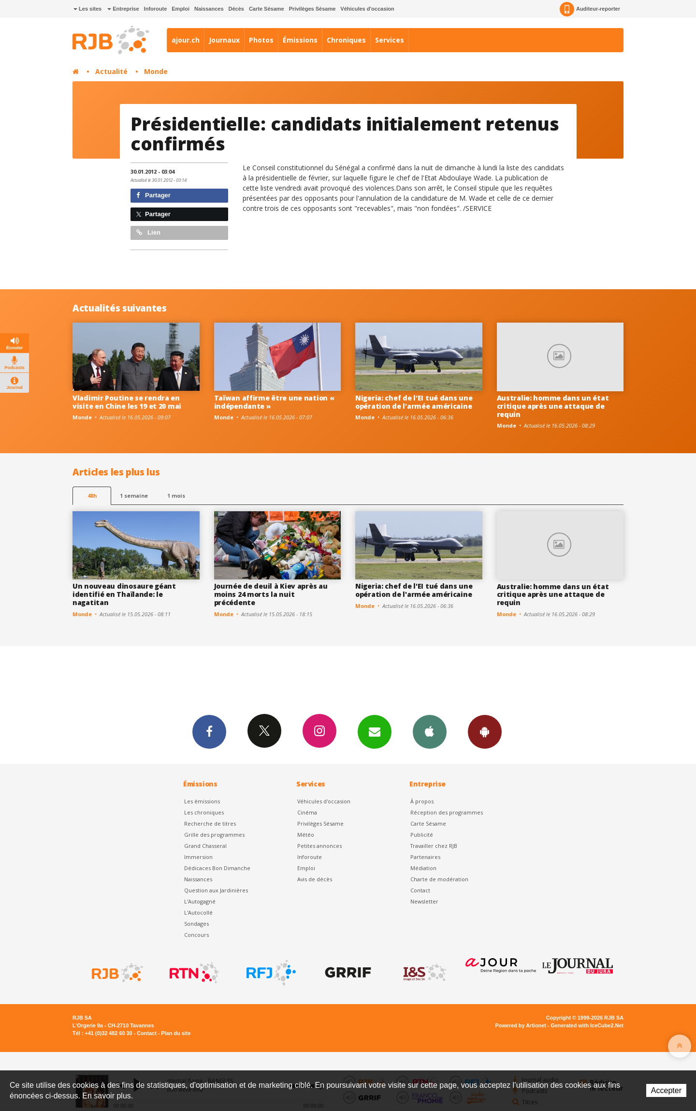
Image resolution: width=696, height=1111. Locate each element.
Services (389, 39)
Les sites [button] (87, 9)
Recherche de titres (210, 823)
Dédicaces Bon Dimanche (217, 868)
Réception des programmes (446, 812)
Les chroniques (204, 812)
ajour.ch (186, 39)
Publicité (421, 834)
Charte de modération (439, 879)
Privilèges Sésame (312, 9)
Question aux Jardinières (216, 890)
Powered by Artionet (520, 1025)
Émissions (300, 39)
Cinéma (307, 812)
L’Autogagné (200, 901)
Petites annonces (319, 846)
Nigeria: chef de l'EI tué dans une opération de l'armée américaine (413, 402)
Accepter (666, 1090)
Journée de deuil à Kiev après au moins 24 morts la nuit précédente (271, 594)
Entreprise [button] (123, 9)
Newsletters (375, 731)
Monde (156, 71)
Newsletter (424, 901)
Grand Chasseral (205, 846)
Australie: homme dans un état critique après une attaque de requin (553, 406)
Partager (153, 195)
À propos (422, 801)
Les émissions (202, 801)
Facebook (209, 731)
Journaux (224, 39)
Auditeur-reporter (590, 9)
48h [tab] (92, 495)
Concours (196, 935)
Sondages (196, 923)
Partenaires (425, 857)
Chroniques (346, 39)
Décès (236, 9)
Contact (420, 890)
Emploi (180, 9)
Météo (305, 834)
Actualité (111, 71)
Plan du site (175, 1033)
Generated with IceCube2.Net (587, 1025)
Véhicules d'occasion (367, 9)
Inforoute (155, 9)
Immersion (198, 857)
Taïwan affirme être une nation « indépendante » (274, 402)
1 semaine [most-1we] (134, 495)
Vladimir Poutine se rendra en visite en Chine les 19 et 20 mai (126, 402)
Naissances (209, 9)
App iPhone (430, 731)
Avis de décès (314, 879)
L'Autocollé (198, 912)
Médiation (423, 868)
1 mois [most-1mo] (176, 495)
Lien (148, 232)
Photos (261, 39)
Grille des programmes (214, 834)
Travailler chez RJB (433, 846)
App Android (485, 731)
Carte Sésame (266, 9)
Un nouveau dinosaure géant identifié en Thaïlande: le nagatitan (124, 594)
